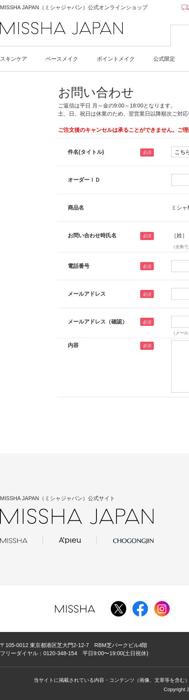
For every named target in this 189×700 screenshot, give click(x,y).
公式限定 (164, 59)
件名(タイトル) (86, 152)
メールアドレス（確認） (97, 321)
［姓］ (179, 235)
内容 (73, 345)
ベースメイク (62, 59)
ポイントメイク (116, 59)
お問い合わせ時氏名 (92, 235)
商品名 (76, 207)
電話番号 (78, 266)
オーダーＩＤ (84, 180)
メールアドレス (87, 294)
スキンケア (13, 59)
